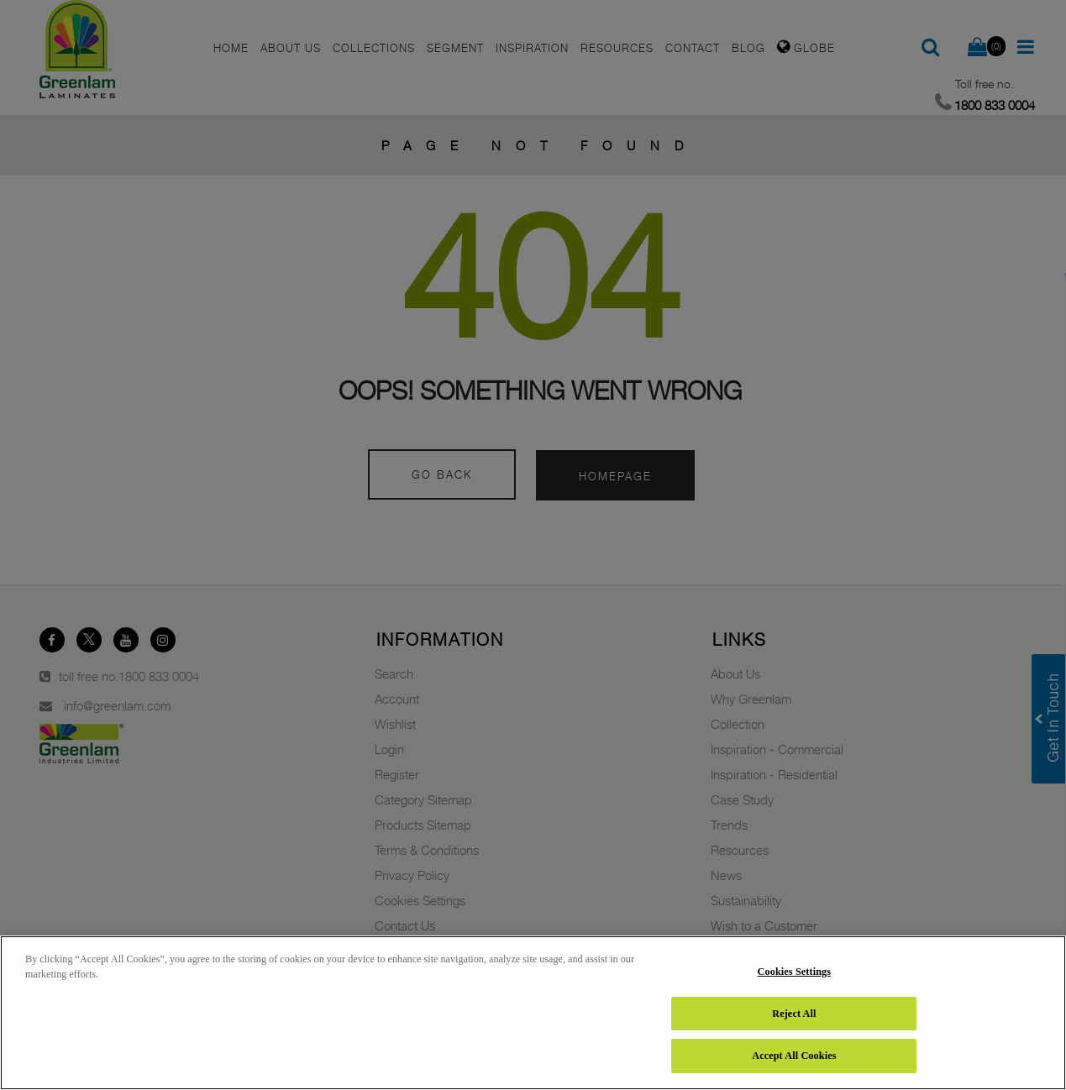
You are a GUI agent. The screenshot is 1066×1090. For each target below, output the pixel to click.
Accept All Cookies (794, 1055)
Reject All (794, 1013)
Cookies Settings (795, 971)
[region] (533, 1012)
